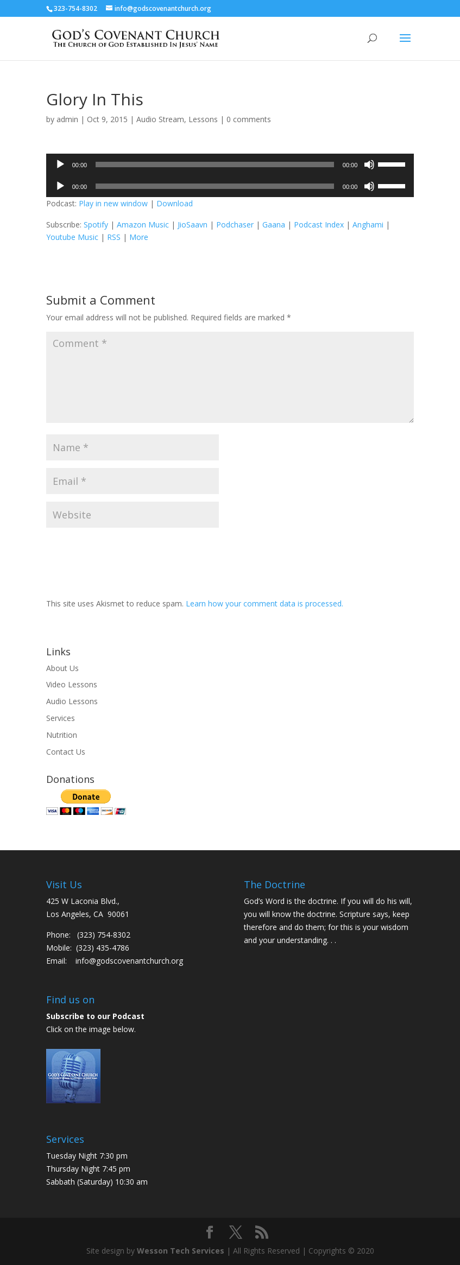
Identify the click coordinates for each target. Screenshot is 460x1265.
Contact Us (65, 752)
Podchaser (235, 224)
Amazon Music (143, 224)
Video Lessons (71, 684)
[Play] (60, 164)
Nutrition (61, 735)
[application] (230, 164)
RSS (114, 237)
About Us (62, 668)
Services (60, 718)
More (138, 237)
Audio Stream (160, 119)
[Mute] (369, 164)
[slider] (215, 164)
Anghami (367, 224)
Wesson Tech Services (180, 1250)
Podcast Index (319, 224)
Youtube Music (72, 237)
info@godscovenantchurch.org (129, 961)
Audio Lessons (72, 701)
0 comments (248, 119)
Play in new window (113, 203)
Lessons (203, 119)
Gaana (273, 224)
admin (67, 119)
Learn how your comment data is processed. (264, 603)
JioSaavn (192, 224)
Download (174, 203)
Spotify (96, 224)
